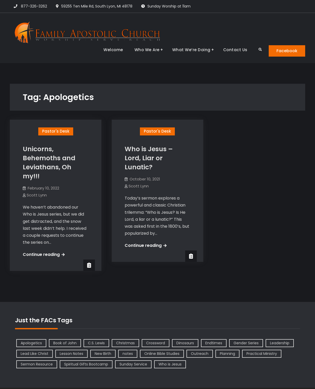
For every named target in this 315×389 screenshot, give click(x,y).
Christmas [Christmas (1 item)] (125, 343)
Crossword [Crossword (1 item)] (155, 343)
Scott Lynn (37, 195)
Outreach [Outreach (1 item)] (199, 353)
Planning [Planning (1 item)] (227, 353)
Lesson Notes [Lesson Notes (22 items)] (71, 353)
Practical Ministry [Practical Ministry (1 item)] (261, 353)
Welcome (113, 49)
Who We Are (147, 49)
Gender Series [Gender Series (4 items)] (246, 343)
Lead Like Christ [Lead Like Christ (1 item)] (34, 353)
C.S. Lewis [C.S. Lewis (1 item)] (96, 343)
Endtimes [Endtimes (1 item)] (213, 343)
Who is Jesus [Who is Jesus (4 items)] (170, 364)
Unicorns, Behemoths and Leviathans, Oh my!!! (49, 162)
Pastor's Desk (55, 131)
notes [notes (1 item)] (128, 353)
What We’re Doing (191, 49)
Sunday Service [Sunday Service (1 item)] (133, 364)
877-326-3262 (34, 6)
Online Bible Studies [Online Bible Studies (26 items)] (161, 353)
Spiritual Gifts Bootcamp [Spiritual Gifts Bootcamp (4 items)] (86, 364)
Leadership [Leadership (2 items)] (279, 343)
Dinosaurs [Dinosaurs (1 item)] (185, 343)
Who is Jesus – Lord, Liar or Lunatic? (149, 158)
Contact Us (235, 49)
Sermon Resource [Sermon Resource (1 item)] (37, 364)
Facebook (286, 51)
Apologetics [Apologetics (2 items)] (31, 343)
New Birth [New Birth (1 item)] (103, 353)
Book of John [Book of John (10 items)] (65, 343)
